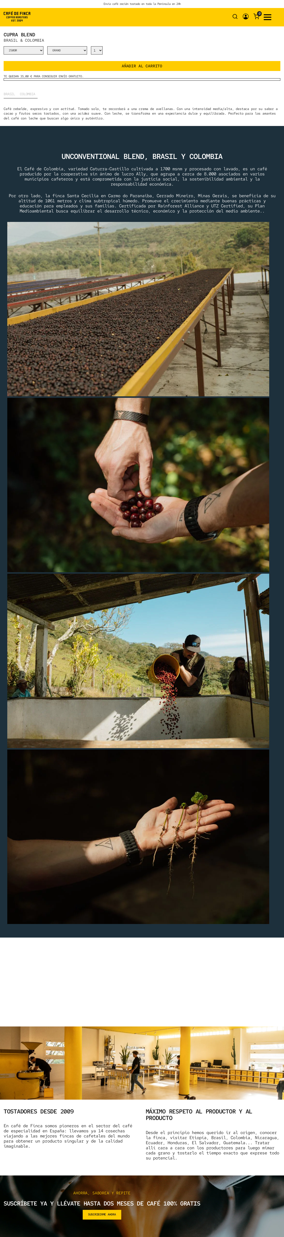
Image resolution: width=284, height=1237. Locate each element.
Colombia (27, 94)
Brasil (9, 94)
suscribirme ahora (102, 1214)
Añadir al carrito (142, 66)
